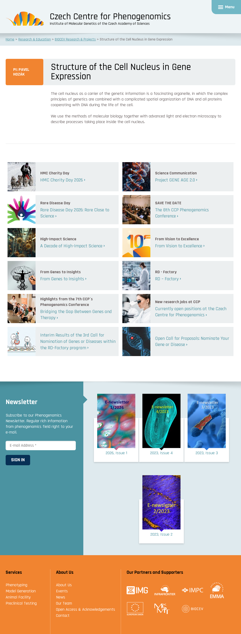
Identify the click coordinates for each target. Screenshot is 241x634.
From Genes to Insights (62, 279)
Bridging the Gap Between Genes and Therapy (76, 315)
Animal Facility (18, 597)
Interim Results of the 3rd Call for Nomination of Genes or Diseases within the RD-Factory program (78, 341)
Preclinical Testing (21, 603)
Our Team (64, 603)
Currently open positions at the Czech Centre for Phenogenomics (190, 312)
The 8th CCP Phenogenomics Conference (182, 213)
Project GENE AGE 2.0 (175, 180)
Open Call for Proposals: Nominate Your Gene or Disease (192, 341)
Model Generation (21, 591)
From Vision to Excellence (178, 246)
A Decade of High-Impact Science (71, 246)
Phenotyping (16, 585)
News (60, 597)
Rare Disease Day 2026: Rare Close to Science (74, 213)
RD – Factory (167, 279)
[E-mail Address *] (41, 445)
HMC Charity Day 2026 (61, 180)
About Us (64, 585)
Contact (62, 615)
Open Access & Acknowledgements (85, 609)
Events (62, 591)
